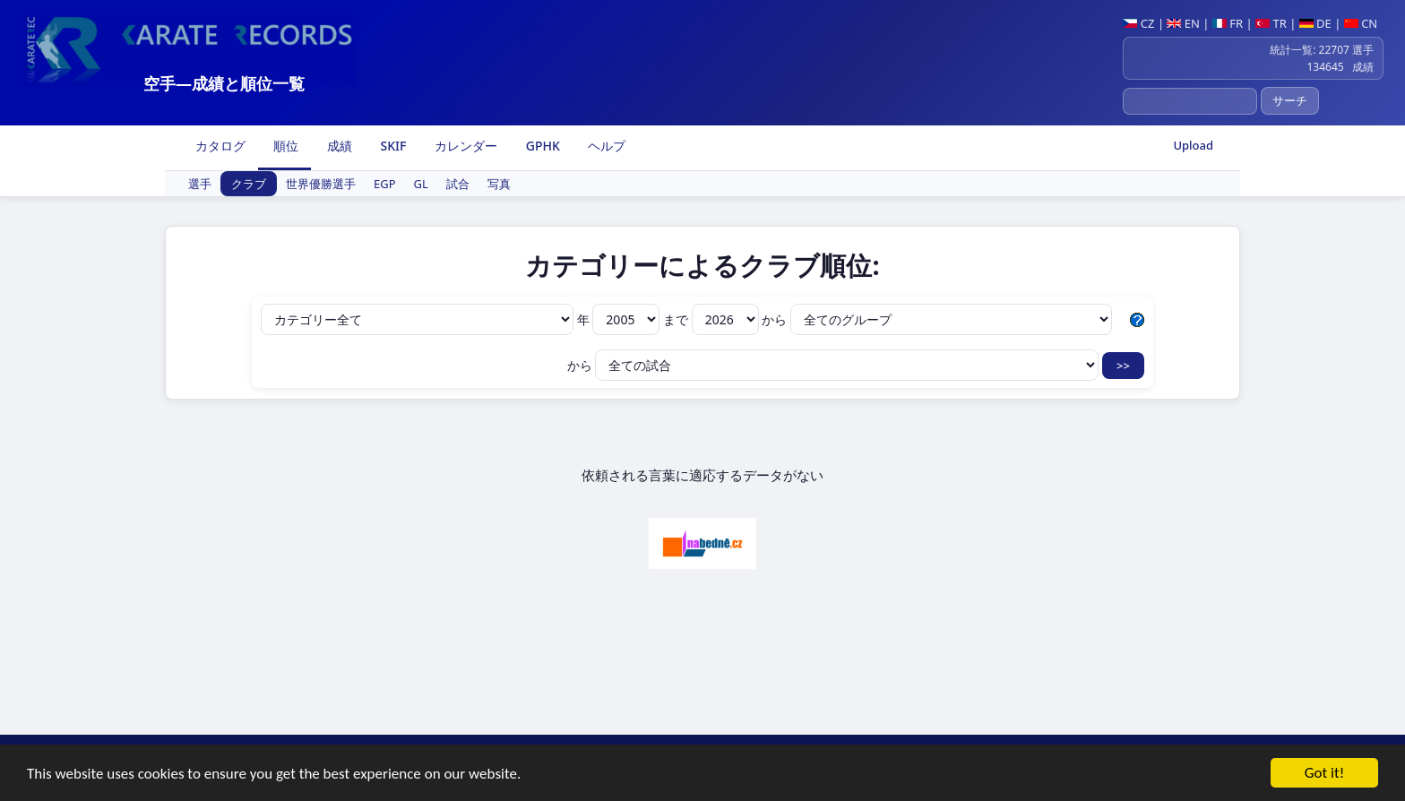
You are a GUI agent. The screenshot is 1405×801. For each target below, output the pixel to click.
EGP (385, 184)
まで (712, 319)
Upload (1193, 145)
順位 (285, 145)
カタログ (219, 145)
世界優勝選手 (321, 184)
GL (421, 184)
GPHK (541, 145)
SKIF (392, 145)
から (937, 319)
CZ (1138, 23)
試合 (458, 184)
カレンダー (464, 145)
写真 (499, 184)
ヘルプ (605, 145)
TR (1271, 23)
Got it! (1324, 773)
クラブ (248, 184)
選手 (199, 184)
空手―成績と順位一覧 (224, 83)
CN (1360, 23)
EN (1183, 23)
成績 (337, 145)
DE (1315, 23)
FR (1227, 23)
